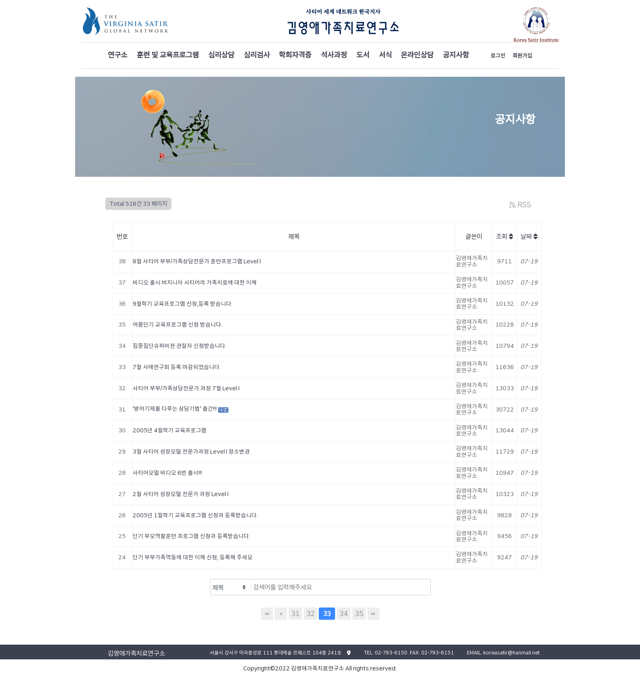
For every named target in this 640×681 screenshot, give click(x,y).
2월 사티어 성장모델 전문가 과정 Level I (181, 494)
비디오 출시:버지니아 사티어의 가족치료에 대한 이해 (195, 282)
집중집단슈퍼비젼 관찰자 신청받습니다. (180, 345)
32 (310, 613)
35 (359, 613)
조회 (504, 236)
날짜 (529, 236)
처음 (267, 614)
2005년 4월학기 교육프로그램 (170, 430)
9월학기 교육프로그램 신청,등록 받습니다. (183, 303)
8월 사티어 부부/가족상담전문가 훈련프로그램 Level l (197, 261)
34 (343, 613)
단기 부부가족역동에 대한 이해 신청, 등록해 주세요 (193, 557)
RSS (520, 204)
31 (295, 613)
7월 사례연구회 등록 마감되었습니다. (177, 367)
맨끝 (373, 614)
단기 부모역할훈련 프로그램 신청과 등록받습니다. (191, 536)
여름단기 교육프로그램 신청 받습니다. (177, 324)
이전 (281, 614)
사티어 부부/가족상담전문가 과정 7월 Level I (186, 388)
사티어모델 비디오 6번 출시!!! (167, 472)
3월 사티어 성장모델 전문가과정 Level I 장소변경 (191, 451)
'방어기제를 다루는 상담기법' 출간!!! (175, 408)
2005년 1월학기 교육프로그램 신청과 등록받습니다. (195, 515)
